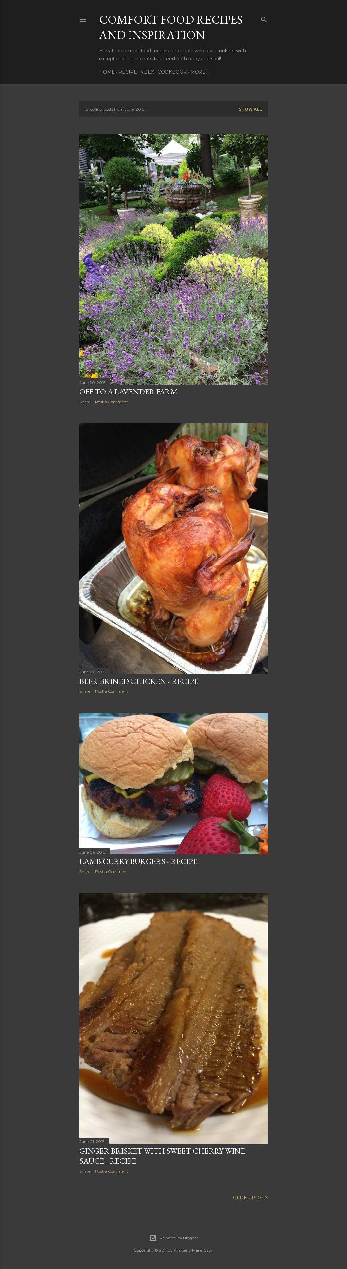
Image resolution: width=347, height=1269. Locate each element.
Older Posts (250, 1198)
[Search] (264, 18)
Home (107, 72)
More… (199, 72)
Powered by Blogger (173, 1238)
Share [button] (84, 401)
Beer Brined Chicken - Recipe (138, 681)
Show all (250, 109)
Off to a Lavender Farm (128, 392)
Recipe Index (136, 72)
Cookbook (172, 72)
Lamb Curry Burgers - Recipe (138, 861)
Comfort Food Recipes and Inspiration (171, 27)
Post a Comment (111, 401)
